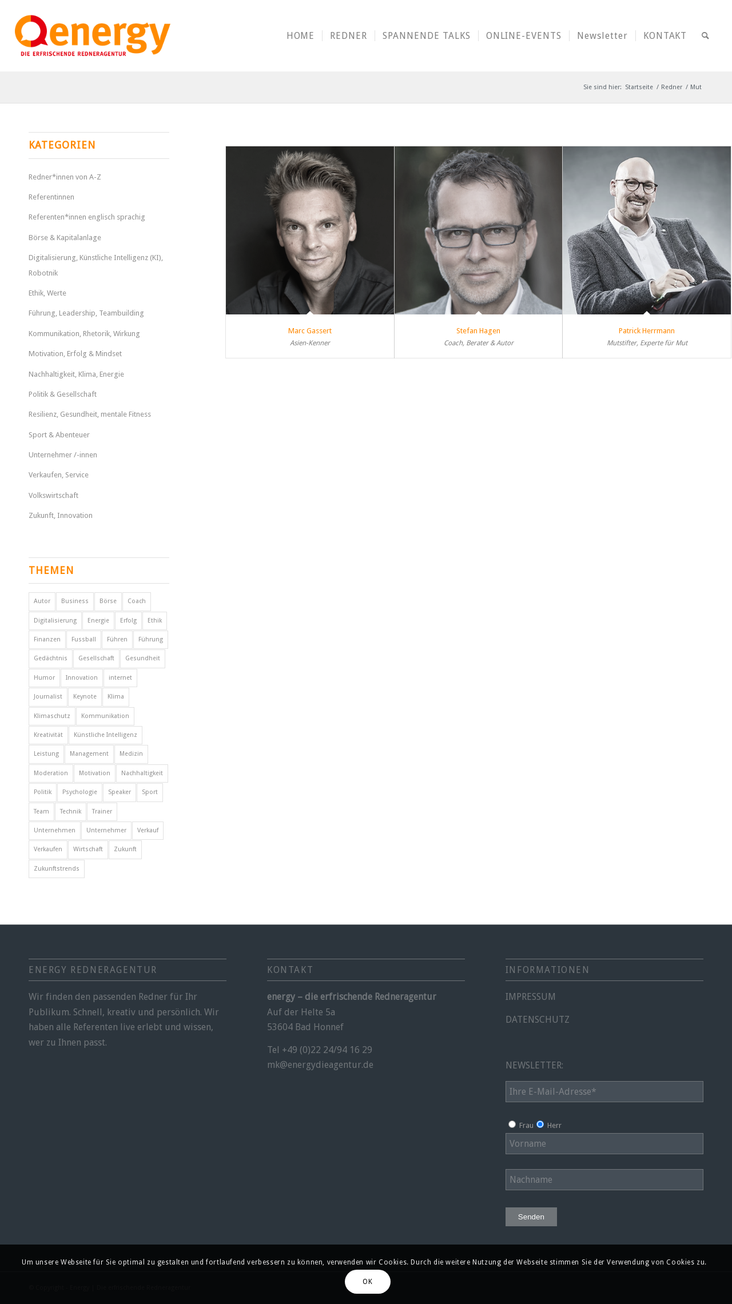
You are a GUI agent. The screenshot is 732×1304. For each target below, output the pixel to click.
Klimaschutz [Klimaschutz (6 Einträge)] (52, 716)
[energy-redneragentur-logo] (92, 35)
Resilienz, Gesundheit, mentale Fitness (90, 414)
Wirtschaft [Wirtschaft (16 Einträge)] (88, 849)
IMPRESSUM (531, 996)
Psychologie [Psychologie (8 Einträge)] (79, 792)
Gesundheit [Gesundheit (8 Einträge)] (142, 658)
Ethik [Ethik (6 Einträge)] (155, 620)
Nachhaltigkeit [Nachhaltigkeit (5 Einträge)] (142, 773)
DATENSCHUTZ (538, 1019)
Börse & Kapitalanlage (65, 237)
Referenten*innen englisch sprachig (87, 217)
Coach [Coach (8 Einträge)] (137, 601)
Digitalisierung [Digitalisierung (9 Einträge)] (55, 620)
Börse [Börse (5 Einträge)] (108, 601)
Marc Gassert (310, 330)
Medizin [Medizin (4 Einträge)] (131, 753)
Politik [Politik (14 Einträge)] (42, 792)
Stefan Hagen (478, 330)
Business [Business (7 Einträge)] (75, 601)
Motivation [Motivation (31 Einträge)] (94, 773)
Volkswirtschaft (53, 495)
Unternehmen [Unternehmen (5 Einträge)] (54, 830)
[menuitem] (301, 35)
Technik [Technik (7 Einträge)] (70, 811)
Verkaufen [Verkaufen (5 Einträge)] (48, 849)
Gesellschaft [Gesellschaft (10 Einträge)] (96, 658)
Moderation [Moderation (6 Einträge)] (51, 773)
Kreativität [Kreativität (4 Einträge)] (48, 735)
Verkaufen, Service (59, 474)
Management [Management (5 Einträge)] (89, 753)
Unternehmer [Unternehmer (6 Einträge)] (106, 830)
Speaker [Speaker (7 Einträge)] (119, 792)
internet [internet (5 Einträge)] (120, 677)
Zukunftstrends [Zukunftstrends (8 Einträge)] (56, 868)
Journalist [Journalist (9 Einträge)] (48, 696)
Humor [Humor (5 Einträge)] (44, 677)
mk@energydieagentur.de (320, 1064)
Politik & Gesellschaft (63, 394)
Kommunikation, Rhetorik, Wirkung (84, 333)
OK (367, 1282)
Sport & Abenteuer (59, 434)
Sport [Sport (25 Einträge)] (150, 792)
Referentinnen (51, 197)
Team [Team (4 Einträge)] (41, 811)
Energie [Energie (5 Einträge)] (98, 620)
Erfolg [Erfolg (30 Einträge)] (128, 620)
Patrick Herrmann (647, 330)
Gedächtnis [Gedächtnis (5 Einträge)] (50, 658)
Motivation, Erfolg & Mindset (75, 353)
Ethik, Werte (47, 293)
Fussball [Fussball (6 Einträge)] (83, 639)
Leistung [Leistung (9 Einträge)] (46, 753)
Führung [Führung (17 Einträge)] (150, 639)
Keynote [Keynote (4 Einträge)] (85, 696)
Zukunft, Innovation (61, 515)
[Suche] (705, 35)
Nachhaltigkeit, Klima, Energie (76, 374)
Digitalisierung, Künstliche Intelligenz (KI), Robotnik (96, 265)
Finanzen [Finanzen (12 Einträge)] (47, 639)
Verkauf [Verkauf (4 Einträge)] (147, 830)
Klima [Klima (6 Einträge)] (116, 696)
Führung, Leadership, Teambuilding (86, 313)
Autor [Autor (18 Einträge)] (42, 601)
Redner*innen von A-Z (65, 177)
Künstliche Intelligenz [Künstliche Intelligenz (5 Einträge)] (105, 735)
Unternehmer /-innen (63, 454)
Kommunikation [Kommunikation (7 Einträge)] (105, 716)
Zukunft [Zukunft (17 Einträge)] (125, 849)
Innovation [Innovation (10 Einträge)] (82, 677)
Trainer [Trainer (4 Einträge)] (102, 811)
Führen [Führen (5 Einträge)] (117, 639)
